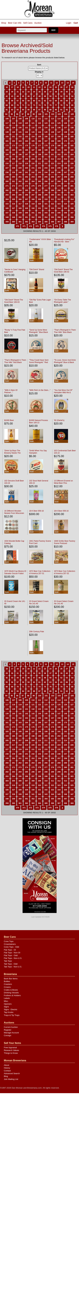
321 (46, 204)
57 (18, 101)
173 (13, 145)
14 (68, 83)
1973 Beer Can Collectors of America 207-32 (64, 572)
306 (19, 199)
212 (52, 159)
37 (50, 92)
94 (6, 114)
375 (50, 226)
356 (59, 217)
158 (59, 137)
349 (13, 217)
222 (46, 163)
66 (67, 101)
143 (32, 132)
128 (7, 128)
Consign (7, 1035)
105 (72, 114)
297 (32, 195)
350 (19, 217)
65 (61, 101)
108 (19, 119)
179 (52, 145)
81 (7, 110)
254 (39, 177)
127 (72, 123)
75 (45, 105)
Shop (3, 23)
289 (52, 190)
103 (59, 114)
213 (59, 159)
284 (19, 190)
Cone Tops (8, 941)
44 (18, 96)
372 (30, 226)
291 (65, 190)
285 (26, 190)
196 (19, 154)
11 (51, 83)
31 (18, 92)
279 (59, 186)
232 (39, 168)
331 (39, 208)
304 (7, 199)
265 (39, 181)
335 (65, 208)
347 (72, 213)
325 (72, 204)
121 (32, 123)
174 (19, 145)
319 (32, 204)
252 (26, 177)
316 (13, 204)
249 (7, 177)
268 (59, 181)
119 (19, 123)
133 (39, 128)
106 (7, 119)
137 (65, 128)
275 (32, 186)
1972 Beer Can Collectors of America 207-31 (39, 572)
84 (23, 110)
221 (39, 163)
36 (45, 92)
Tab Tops (8, 961)
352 (32, 217)
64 (56, 101)
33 (29, 92)
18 (18, 87)
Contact (7, 1071)
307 (26, 199)
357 (65, 217)
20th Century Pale (36, 631)
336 (72, 208)
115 (65, 119)
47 (34, 96)
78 (61, 105)
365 (46, 222)
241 (26, 172)
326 (7, 208)
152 (19, 137)
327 (13, 208)
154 (32, 137)
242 (32, 172)
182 (72, 145)
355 (52, 217)
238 (7, 172)
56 (12, 101)
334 (59, 208)
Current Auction (11, 1027)
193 (72, 150)
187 (32, 150)
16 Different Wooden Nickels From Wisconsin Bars (14, 513)
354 (46, 217)
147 (59, 132)
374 (43, 226)
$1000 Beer (9, 420)
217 (13, 163)
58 (23, 101)
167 (46, 141)
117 (7, 123)
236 (65, 168)
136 (59, 128)
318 (26, 204)
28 (72, 87)
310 (46, 199)
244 (46, 172)
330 (32, 208)
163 (19, 141)
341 (32, 213)
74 (39, 105)
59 (29, 101)
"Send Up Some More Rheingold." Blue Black (38, 331)
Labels (7, 998)
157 (52, 137)
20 (29, 87)
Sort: (39, 65)
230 (26, 168)
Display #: (39, 72)
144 (39, 132)
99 (34, 114)
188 (39, 150)
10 (46, 83)
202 (59, 154)
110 (32, 119)
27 (67, 87)
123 (46, 123)
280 (65, 186)
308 (32, 199)
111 (39, 119)
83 (18, 110)
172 (7, 145)
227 (7, 168)
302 (65, 195)
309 (39, 199)
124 (52, 123)
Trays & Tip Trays (11, 1015)
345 (59, 213)
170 (65, 141)
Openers (8, 1004)
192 (65, 150)
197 (26, 154)
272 (13, 186)
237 (72, 168)
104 (65, 114)
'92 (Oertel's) (59, 420)
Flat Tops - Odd (11, 955)
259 (72, 177)
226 (72, 163)
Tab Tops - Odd (10, 964)
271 (7, 186)
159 (65, 137)
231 (32, 168)
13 (62, 83)
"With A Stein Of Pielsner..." (10, 391)
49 (45, 96)
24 (50, 87)
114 (59, 119)
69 (12, 105)
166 (39, 141)
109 (26, 119)
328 (19, 208)
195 (13, 154)
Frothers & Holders (12, 995)
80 (72, 105)
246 (59, 172)
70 (18, 105)
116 (72, 119)
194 (7, 154)
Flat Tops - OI (10, 950)
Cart (76, 23)
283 (13, 190)
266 (46, 181)
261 (13, 181)
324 (65, 204)
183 (7, 150)
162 (13, 141)
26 (61, 87)
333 (52, 208)
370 (17, 226)
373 (36, 226)
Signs (6, 1007)
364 (39, 222)
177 (39, 145)
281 (72, 186)
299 (46, 195)
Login (68, 23)
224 (59, 163)
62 (45, 101)
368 (65, 222)
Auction (38, 23)
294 (13, 195)
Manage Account (11, 1032)
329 (26, 208)
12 (57, 83)
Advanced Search (12, 1073)
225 (65, 163)
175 (26, 145)
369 (72, 222)
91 (61, 110)
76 (50, 105)
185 (19, 150)
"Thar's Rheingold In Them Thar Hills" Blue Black (65, 331)
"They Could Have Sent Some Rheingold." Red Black (38, 362)
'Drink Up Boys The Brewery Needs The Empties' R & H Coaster (14, 453)
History (7, 1068)
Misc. (6, 1001)
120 (26, 123)
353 (39, 217)
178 (46, 145)
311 (52, 199)
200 (46, 154)
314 (72, 199)
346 (65, 213)
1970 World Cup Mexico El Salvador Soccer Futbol (15, 572)
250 (13, 177)
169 (59, 141)
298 (39, 195)
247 (65, 172)
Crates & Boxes (11, 990)
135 (52, 128)
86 (34, 110)
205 (7, 159)
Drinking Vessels (11, 992)
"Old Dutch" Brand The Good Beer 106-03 (13, 301)
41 (72, 92)
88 (45, 110)
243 (39, 172)
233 (46, 168)
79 (67, 105)
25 (56, 87)
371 (24, 226)
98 (28, 114)
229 (19, 168)
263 (26, 181)
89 (50, 110)
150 (7, 137)
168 (52, 141)
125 (59, 123)
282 (7, 190)
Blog (6, 1076)
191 (59, 150)
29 (7, 92)
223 (52, 163)
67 (72, 101)
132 (32, 128)
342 (39, 213)
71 (23, 105)
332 (46, 208)
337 (7, 213)
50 (50, 96)
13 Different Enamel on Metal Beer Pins (63, 482)
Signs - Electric (10, 1009)
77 (56, 105)
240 (19, 172)
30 (12, 92)
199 (39, 154)
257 (59, 177)
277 (46, 186)
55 (7, 101)
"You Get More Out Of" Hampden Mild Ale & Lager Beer (63, 392)
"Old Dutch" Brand (36, 269)
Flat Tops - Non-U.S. (13, 958)
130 (19, 128)
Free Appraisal (10, 1047)
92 (67, 110)
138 (72, 128)
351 (26, 217)
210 (39, 159)
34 (34, 92)
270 (72, 181)
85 (29, 110)
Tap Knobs (8, 1012)
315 (7, 204)
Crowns (7, 987)
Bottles (7, 981)
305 (13, 199)
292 (72, 190)
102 (52, 114)
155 (39, 137)
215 (72, 159)
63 (50, 101)
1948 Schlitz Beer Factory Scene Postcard (64, 542)
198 (32, 154)
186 (26, 150)
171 (72, 141)
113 (52, 119)
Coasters (8, 984)
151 (13, 137)
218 (19, 163)
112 (46, 119)
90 (56, 110)
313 (65, 199)
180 (59, 145)
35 (39, 92)
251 (19, 177)
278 (52, 186)
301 (59, 195)
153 (26, 137)
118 (13, 123)
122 (39, 123)
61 (39, 101)
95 (12, 114)
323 (59, 204)
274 (26, 186)
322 (52, 204)
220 (32, 163)
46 (29, 96)
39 (61, 92)
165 (32, 141)
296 (26, 195)
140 (13, 132)
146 (52, 132)
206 (13, 159)
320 (39, 204)
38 (56, 92)
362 (26, 222)
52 (61, 96)
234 (52, 168)
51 (56, 96)
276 (39, 186)
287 (39, 190)
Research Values (11, 1050)
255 (46, 177)
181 (65, 145)
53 (67, 96)
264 (32, 181)
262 (19, 181)
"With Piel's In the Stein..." (39, 390)
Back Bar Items (10, 978)
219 (26, 163)
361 (19, 222)
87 (39, 110)
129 (13, 128)
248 (72, 172)
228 (13, 168)
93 (72, 110)
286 (32, 190)
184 (13, 150)
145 (46, 132)
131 (26, 128)
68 (7, 105)
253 (32, 177)
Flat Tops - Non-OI (12, 952)
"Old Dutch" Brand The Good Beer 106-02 (63, 270)
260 (7, 181)
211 (46, 159)
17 (12, 87)
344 (52, 213)
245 (52, 172)
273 (19, 186)
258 (65, 177)
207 (19, 159)
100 (39, 114)
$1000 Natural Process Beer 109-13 (38, 421)
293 (7, 195)
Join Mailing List (11, 1079)
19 (23, 87)
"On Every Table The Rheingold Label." (62, 301)
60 (34, 101)
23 (45, 87)
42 (7, 96)
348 (7, 217)
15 (73, 83)
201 (52, 154)
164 (26, 141)
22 (39, 87)
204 (72, 154)
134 (46, 128)
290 (59, 190)
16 (7, 87)
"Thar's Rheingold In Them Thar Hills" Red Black (15, 361)
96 (17, 114)
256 (52, 177)
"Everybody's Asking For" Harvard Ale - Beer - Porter (64, 241)
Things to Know (11, 1053)
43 (12, 96)
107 (13, 119)
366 (52, 222)
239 (13, 172)
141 (19, 132)
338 (13, 213)
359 (7, 222)
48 (39, 96)
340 (26, 213)
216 (7, 163)
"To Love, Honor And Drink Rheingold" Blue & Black (65, 361)
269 (65, 181)
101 (46, 114)
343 (46, 213)
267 (52, 181)
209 (32, 159)
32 (23, 92)
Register (7, 1030)
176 (32, 145)
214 (65, 159)
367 (59, 222)
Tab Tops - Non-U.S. (13, 967)
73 (34, 105)
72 (29, 105)
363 (32, 222)
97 (23, 114)
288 (46, 190)
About (6, 1065)
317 (19, 204)
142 (26, 132)
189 (46, 150)
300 (52, 195)
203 (65, 154)
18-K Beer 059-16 (36, 511)
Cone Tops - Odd (11, 947)
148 (65, 132)
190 (52, 150)
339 (19, 213)
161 (7, 141)
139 (7, 132)
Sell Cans (27, 23)
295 (19, 195)
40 (67, 92)
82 (12, 110)
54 (72, 96)
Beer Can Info (14, 23)
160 (72, 137)
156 (46, 137)
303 (72, 195)
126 (65, 123)
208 (26, 159)
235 (59, 168)
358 (72, 217)
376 (56, 226)
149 (72, 132)
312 (59, 199)
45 (23, 96)
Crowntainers (10, 944)
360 (13, 222)
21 (34, 87)
